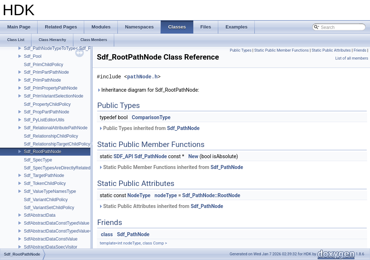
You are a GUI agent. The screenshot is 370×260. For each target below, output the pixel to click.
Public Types (240, 50)
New (193, 156)
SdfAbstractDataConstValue (51, 239)
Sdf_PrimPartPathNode (46, 72)
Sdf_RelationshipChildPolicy (51, 136)
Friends (360, 50)
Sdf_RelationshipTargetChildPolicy (57, 144)
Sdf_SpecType (38, 159)
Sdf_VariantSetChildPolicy (49, 207)
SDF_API (123, 156)
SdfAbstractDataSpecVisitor (50, 247)
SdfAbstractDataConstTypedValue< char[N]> (66, 231)
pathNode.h (142, 76)
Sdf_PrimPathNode (42, 80)
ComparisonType (151, 117)
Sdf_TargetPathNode (44, 175)
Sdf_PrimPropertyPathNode (50, 88)
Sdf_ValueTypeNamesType (50, 191)
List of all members (351, 58)
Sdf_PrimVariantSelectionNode (53, 96)
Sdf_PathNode (183, 128)
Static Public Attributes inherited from (161, 206)
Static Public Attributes (330, 50)
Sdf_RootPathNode (42, 151)
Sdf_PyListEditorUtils (44, 119)
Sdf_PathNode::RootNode (211, 195)
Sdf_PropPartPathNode (46, 111)
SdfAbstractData (39, 215)
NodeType (139, 195)
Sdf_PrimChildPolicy (43, 64)
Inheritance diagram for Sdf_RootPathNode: (148, 90)
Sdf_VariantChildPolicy (46, 199)
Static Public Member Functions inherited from (171, 167)
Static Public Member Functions (281, 50)
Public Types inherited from (149, 128)
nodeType (166, 195)
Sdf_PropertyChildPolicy (47, 104)
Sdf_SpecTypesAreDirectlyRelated (57, 167)
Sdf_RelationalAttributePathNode (55, 127)
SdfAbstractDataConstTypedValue (56, 223)
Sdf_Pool (33, 56)
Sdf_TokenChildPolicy (45, 183)
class (107, 234)
